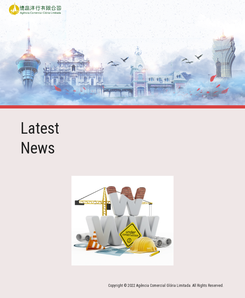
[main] (51, 138)
